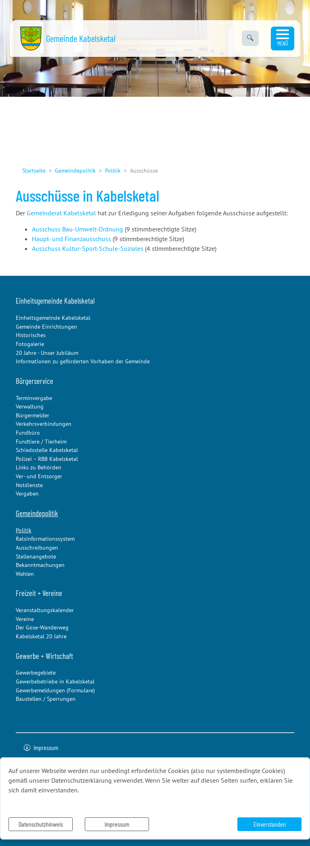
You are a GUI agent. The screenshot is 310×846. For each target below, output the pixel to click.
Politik (113, 170)
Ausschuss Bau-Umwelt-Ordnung (77, 229)
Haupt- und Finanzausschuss (71, 239)
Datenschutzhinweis (41, 824)
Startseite (34, 170)
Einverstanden (269, 824)
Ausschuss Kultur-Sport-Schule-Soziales (87, 248)
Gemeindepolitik (75, 170)
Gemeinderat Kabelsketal (61, 213)
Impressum (117, 824)
